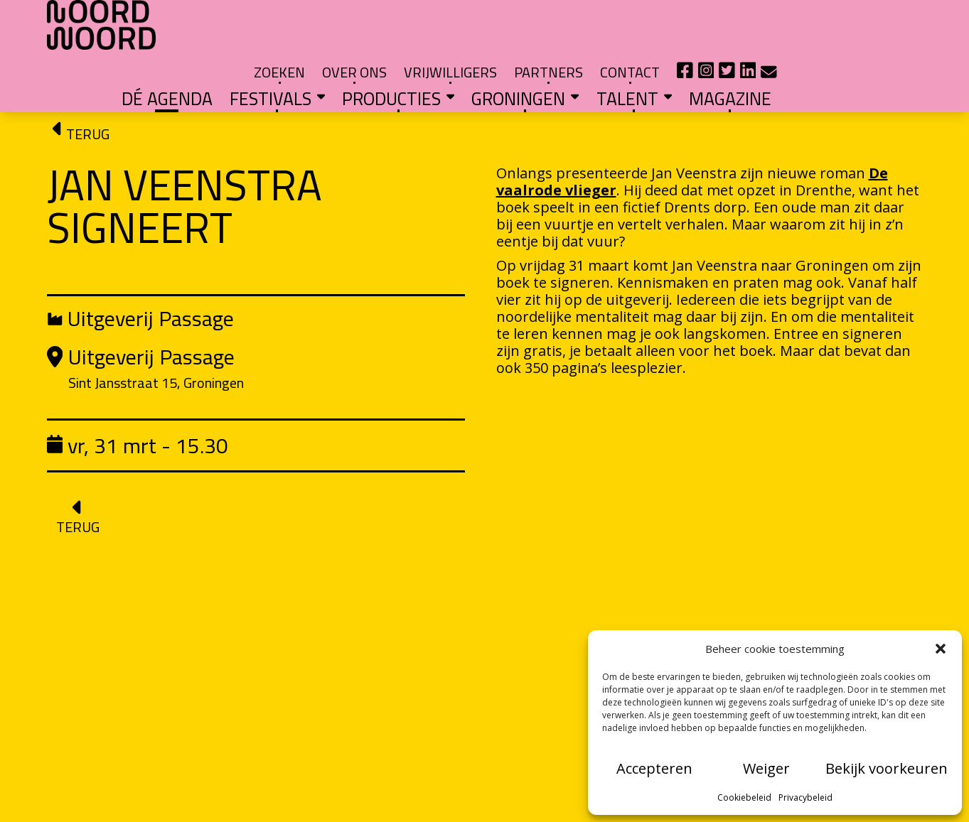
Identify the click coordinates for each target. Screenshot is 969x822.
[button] (940, 649)
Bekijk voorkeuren (886, 768)
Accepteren (654, 768)
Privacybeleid (805, 797)
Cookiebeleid (744, 797)
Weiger (766, 768)
